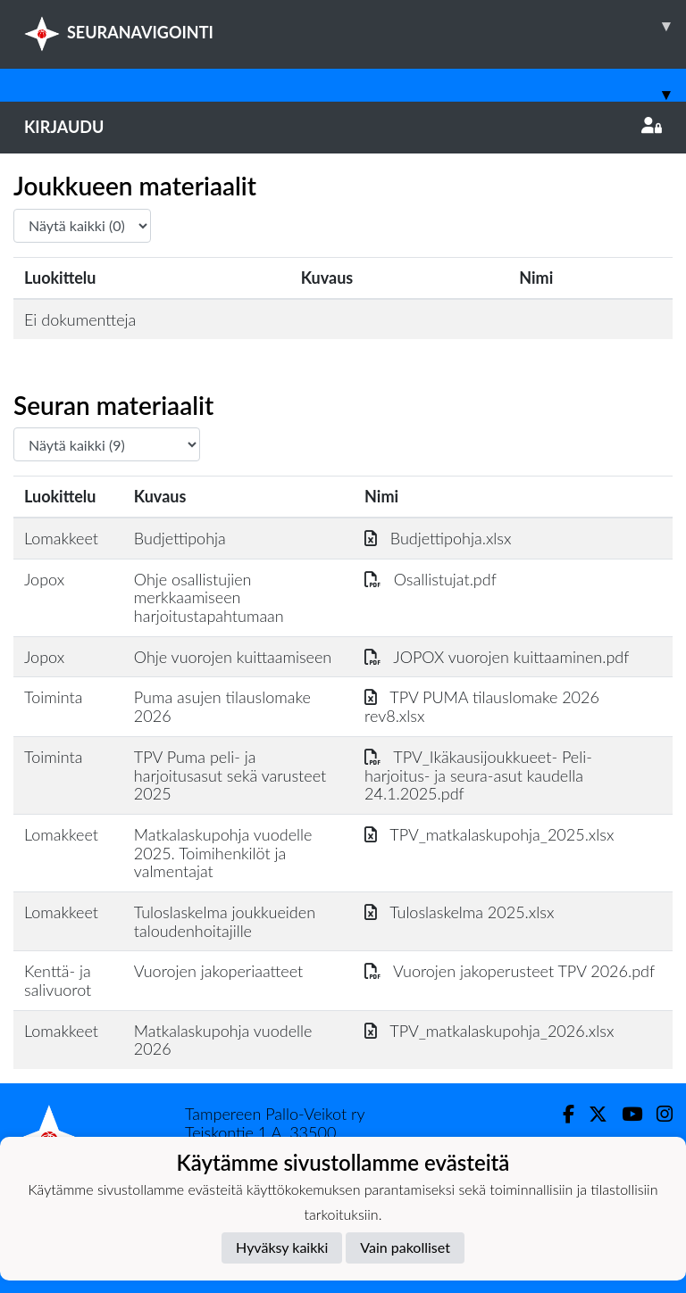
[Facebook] (561, 1114)
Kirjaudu (343, 127)
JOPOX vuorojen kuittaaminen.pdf (496, 657)
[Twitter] (590, 1114)
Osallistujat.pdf (430, 579)
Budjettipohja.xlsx (437, 538)
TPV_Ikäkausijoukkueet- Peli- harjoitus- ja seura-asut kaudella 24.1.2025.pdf (478, 775)
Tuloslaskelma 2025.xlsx (459, 912)
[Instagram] (657, 1114)
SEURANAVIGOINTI (355, 26)
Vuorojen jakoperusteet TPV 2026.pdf (509, 971)
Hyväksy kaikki (282, 1247)
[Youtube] (624, 1114)
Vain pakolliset (405, 1247)
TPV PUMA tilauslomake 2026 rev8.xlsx (481, 706)
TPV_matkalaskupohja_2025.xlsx (489, 834)
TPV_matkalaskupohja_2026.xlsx (489, 1030)
